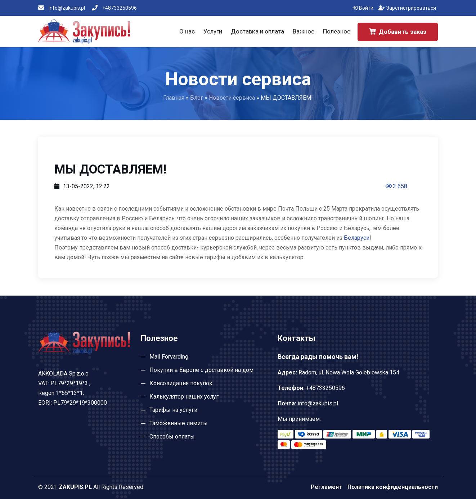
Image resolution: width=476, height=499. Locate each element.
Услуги (212, 31)
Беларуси (356, 237)
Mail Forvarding (168, 356)
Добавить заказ (397, 31)
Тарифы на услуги (173, 409)
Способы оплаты (172, 436)
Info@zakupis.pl (61, 8)
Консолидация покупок (180, 383)
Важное (303, 31)
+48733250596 (114, 8)
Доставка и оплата (257, 31)
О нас (187, 31)
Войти (362, 8)
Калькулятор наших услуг (184, 396)
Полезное (336, 31)
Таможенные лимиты (178, 423)
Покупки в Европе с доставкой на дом (201, 370)
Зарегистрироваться (407, 8)
